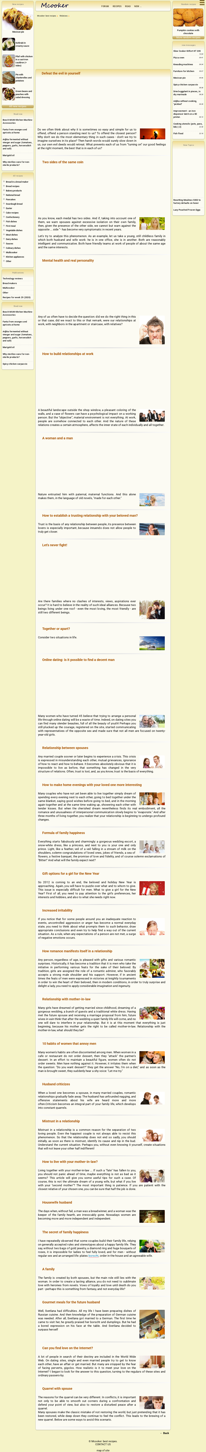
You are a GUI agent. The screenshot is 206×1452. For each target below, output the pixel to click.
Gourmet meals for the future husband (71, 1302)
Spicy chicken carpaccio (15, 364)
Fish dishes (11, 221)
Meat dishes (12, 234)
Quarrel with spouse (57, 1389)
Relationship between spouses (65, 748)
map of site (103, 1450)
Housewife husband (57, 1202)
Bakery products (14, 190)
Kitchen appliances (15, 257)
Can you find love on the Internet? (67, 1348)
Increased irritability (57, 910)
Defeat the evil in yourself (61, 73)
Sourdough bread (14, 204)
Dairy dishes (12, 239)
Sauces (9, 243)
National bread (13, 195)
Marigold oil (9, 155)
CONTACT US (103, 1444)
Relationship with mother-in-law (66, 999)
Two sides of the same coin (62, 162)
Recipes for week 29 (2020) (17, 297)
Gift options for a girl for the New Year (70, 874)
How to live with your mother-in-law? (70, 1162)
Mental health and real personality (68, 260)
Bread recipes (12, 186)
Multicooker (11, 252)
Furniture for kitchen (183, 71)
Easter (9, 208)
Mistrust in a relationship (61, 1121)
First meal (11, 226)
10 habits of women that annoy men (69, 1044)
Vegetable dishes (14, 230)
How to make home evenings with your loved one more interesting (92, 785)
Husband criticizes (56, 1084)
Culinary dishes (13, 248)
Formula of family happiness (63, 833)
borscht (94, 1255)
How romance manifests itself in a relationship (77, 951)
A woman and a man (57, 438)
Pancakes (11, 199)
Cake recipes (12, 212)
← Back (164, 1433)
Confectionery (12, 217)
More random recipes (188, 37)
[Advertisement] (104, 44)
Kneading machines (183, 64)
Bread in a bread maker (17, 182)
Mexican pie (179, 78)
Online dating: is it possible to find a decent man (78, 660)
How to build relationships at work (67, 354)
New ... (138, 6)
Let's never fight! (54, 545)
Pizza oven (178, 57)
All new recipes (17, 106)
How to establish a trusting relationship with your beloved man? (90, 515)
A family (48, 1269)
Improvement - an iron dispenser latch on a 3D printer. (185, 114)
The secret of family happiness (65, 1232)
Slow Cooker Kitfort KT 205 (187, 51)
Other (8, 261)
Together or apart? (56, 629)
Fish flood (178, 133)
